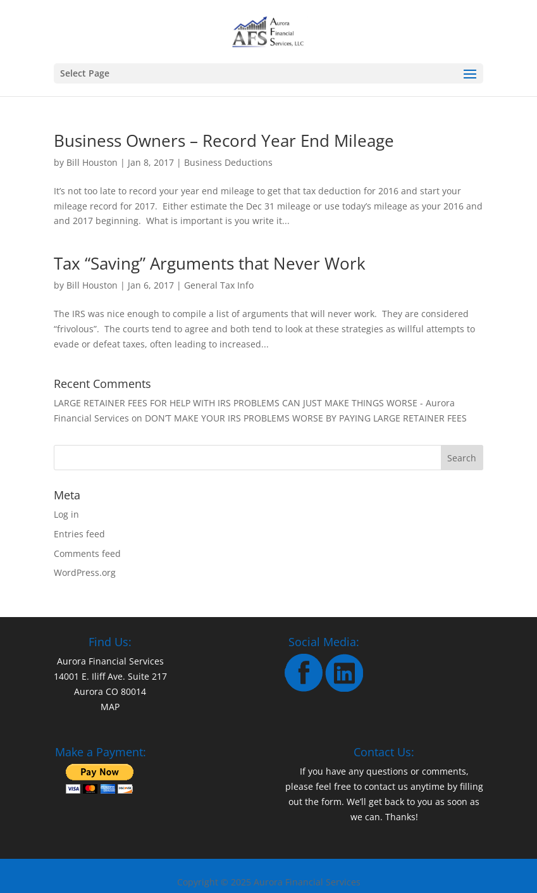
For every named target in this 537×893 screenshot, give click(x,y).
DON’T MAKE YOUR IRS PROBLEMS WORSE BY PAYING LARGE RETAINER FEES (306, 418)
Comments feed (87, 553)
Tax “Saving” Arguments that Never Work (210, 263)
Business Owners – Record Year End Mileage (224, 140)
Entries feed (79, 534)
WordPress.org (85, 572)
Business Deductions (228, 162)
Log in (66, 514)
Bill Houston (92, 162)
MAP (110, 707)
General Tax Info (219, 285)
